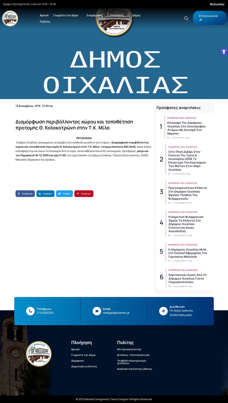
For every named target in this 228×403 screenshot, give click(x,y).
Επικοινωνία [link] (207, 18)
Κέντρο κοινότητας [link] (129, 349)
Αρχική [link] (44, 15)
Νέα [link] (182, 118)
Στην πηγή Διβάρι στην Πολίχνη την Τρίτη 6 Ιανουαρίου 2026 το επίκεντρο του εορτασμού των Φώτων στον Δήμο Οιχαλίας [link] (187, 160)
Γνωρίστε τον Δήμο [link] (67, 15)
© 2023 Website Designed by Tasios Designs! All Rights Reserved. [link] (114, 399)
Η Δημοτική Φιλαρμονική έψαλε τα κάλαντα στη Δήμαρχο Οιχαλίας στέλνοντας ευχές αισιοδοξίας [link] (185, 224)
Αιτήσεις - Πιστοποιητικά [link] (133, 355)
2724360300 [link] (45, 313)
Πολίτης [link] (46, 21)
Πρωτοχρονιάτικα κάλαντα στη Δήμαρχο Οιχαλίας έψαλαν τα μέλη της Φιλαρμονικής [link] (187, 193)
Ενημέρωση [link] (95, 15)
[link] (224, 52)
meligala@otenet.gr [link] (116, 313)
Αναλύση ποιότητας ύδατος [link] (134, 369)
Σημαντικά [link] (190, 118)
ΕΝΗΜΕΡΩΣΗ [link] (173, 118)
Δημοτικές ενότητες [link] (84, 366)
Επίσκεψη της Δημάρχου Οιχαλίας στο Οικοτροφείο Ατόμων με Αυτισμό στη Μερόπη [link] (186, 128)
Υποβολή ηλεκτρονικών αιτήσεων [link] (131, 362)
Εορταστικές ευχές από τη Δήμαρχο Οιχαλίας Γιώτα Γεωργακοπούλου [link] (188, 278)
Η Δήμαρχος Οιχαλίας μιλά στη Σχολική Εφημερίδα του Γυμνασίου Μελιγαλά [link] (187, 253)
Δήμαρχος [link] (77, 360)
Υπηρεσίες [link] (118, 15)
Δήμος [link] (137, 15)
